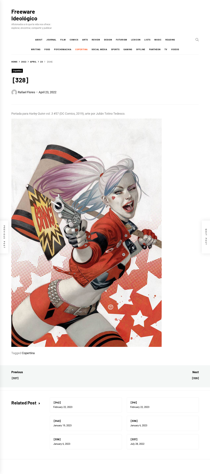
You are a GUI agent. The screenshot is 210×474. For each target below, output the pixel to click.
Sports (115, 49)
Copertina (81, 49)
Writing (35, 49)
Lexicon (135, 40)
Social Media (99, 49)
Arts (85, 40)
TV (165, 49)
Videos (175, 49)
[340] (57, 420)
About (38, 40)
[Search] (197, 39)
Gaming (128, 49)
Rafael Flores (26, 92)
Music (157, 40)
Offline (140, 49)
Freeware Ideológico (24, 15)
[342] (57, 402)
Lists (147, 40)
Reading (170, 40)
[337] (133, 439)
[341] (133, 402)
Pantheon (155, 49)
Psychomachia (62, 49)
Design (108, 40)
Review (96, 40)
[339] (133, 420)
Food (47, 49)
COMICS (74, 40)
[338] (57, 439)
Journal (51, 40)
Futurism (121, 40)
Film (63, 40)
